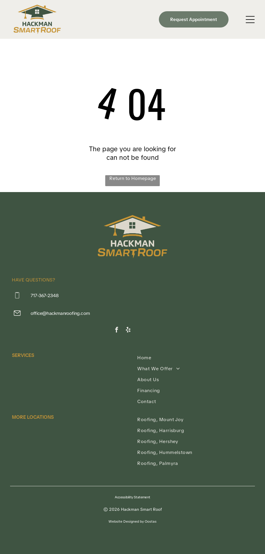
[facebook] (116, 331)
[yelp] (128, 331)
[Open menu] (250, 19)
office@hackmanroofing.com (60, 313)
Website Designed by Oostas (132, 521)
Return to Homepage (132, 178)
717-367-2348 (44, 295)
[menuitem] (195, 357)
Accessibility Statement (132, 497)
